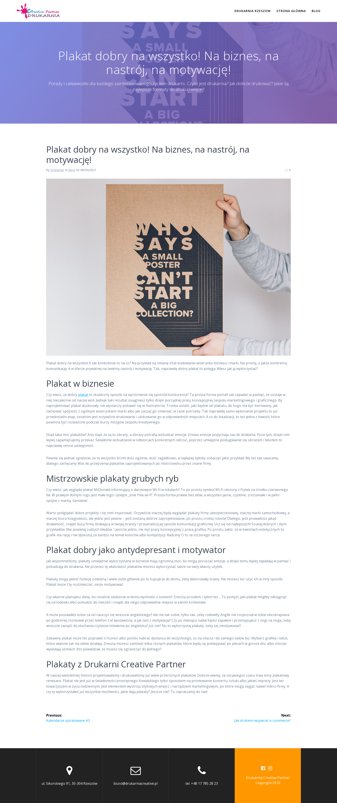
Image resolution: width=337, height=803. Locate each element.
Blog (316, 11)
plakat (83, 394)
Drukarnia (57, 170)
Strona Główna (291, 11)
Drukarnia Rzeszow (252, 11)
